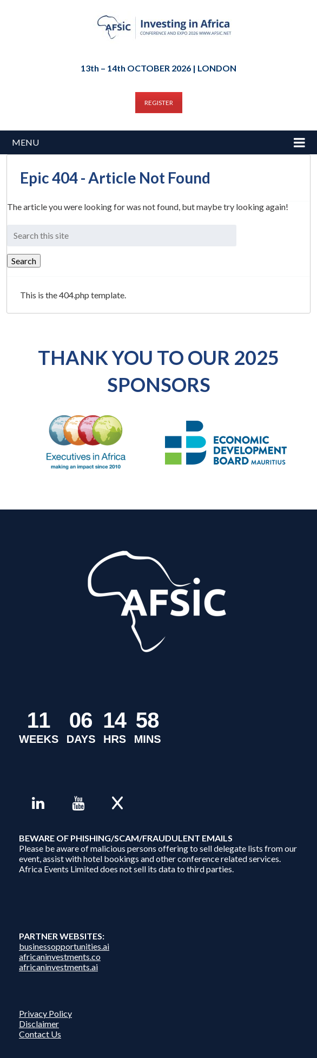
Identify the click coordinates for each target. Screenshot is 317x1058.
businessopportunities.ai (64, 946)
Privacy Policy (45, 1013)
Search (23, 261)
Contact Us (40, 1034)
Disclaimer (39, 1023)
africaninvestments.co (60, 956)
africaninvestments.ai (58, 967)
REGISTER (158, 103)
